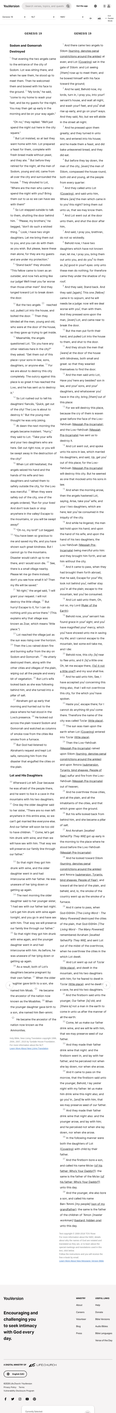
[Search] (43, 6)
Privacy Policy (10, 1387)
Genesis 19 (14, 17)
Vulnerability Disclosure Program (19, 1390)
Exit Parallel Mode (109, 18)
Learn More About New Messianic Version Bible (81, 1261)
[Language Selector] (95, 6)
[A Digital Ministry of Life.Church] (58, 1363)
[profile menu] (106, 6)
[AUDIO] (90, 18)
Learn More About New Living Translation (29, 1048)
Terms (21, 1387)
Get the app (82, 6)
